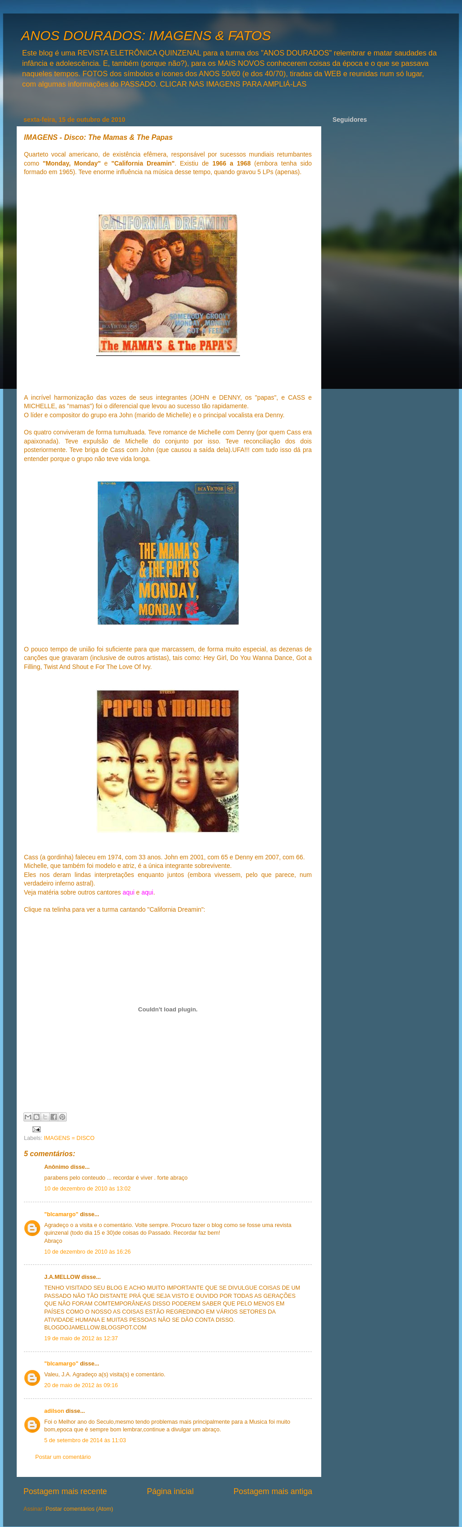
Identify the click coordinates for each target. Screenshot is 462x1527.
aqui (128, 892)
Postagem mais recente (65, 1491)
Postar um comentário (63, 1457)
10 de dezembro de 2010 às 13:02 (87, 1189)
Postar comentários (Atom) (79, 1509)
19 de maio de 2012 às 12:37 (81, 1338)
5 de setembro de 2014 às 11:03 (85, 1440)
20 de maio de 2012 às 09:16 (81, 1385)
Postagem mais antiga (273, 1491)
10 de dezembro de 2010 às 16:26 (87, 1252)
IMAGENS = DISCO (69, 1138)
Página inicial (170, 1491)
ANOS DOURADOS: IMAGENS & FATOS (146, 35)
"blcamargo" (61, 1214)
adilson (54, 1411)
